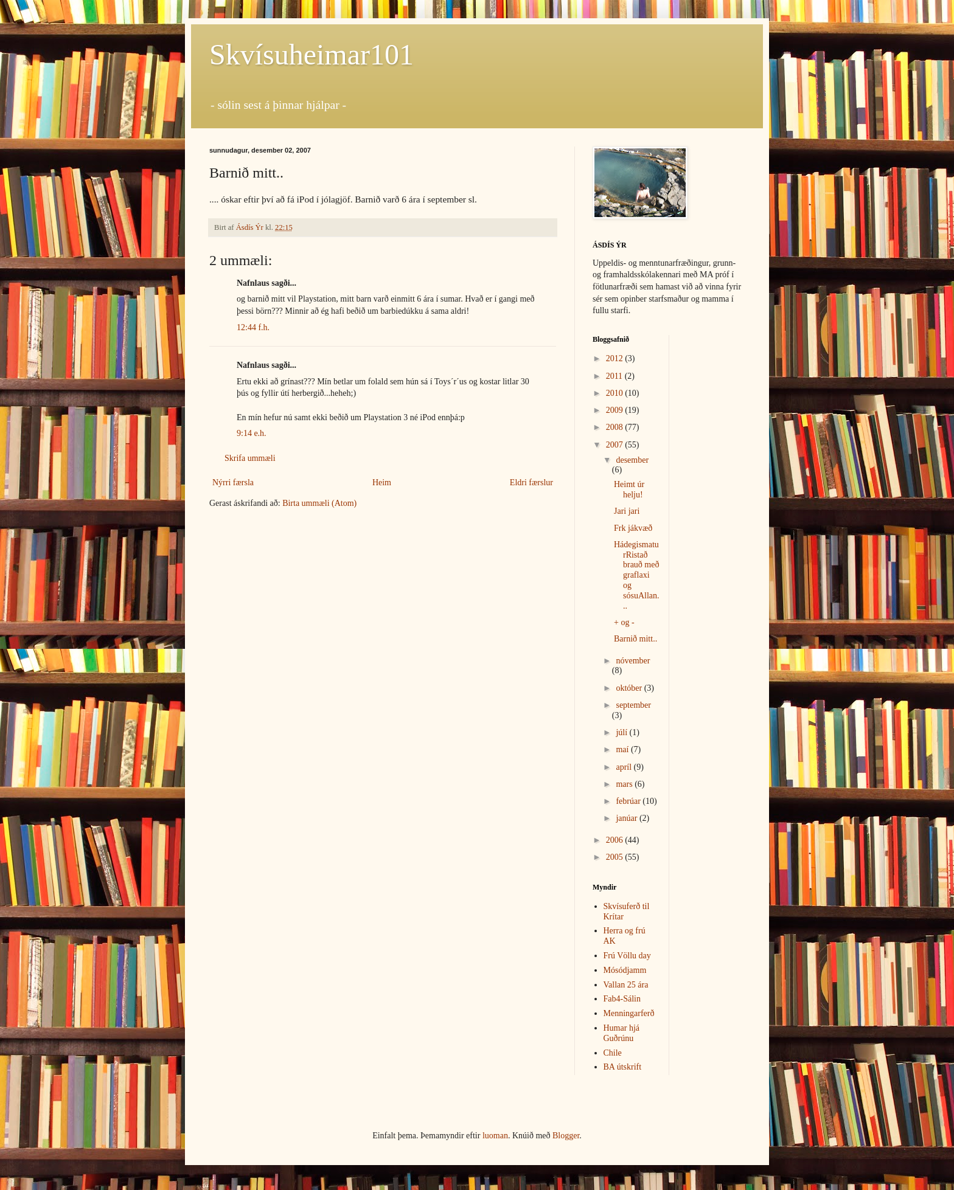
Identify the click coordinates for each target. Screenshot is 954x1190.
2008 (615, 427)
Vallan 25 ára (626, 984)
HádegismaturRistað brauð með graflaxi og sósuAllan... (637, 575)
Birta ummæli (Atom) (319, 503)
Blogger (565, 1135)
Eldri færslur (531, 482)
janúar (627, 818)
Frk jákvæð (633, 528)
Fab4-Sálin (622, 998)
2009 (615, 410)
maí (623, 749)
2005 (615, 857)
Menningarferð (629, 1013)
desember (632, 460)
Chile (613, 1052)
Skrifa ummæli (250, 458)
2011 (615, 376)
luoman (495, 1135)
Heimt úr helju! (629, 489)
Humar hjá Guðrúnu (621, 1033)
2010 (615, 393)
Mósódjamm (625, 970)
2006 (615, 840)
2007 (615, 444)
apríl (624, 767)
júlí (622, 732)
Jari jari (626, 511)
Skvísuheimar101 (311, 54)
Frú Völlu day (627, 955)
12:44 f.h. (253, 327)
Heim (381, 482)
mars (625, 784)
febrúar (629, 801)
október (630, 688)
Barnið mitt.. (635, 638)
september (633, 705)
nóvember (633, 660)
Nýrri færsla (233, 482)
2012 (615, 358)
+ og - (624, 622)
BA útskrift (623, 1066)
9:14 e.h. (251, 433)
